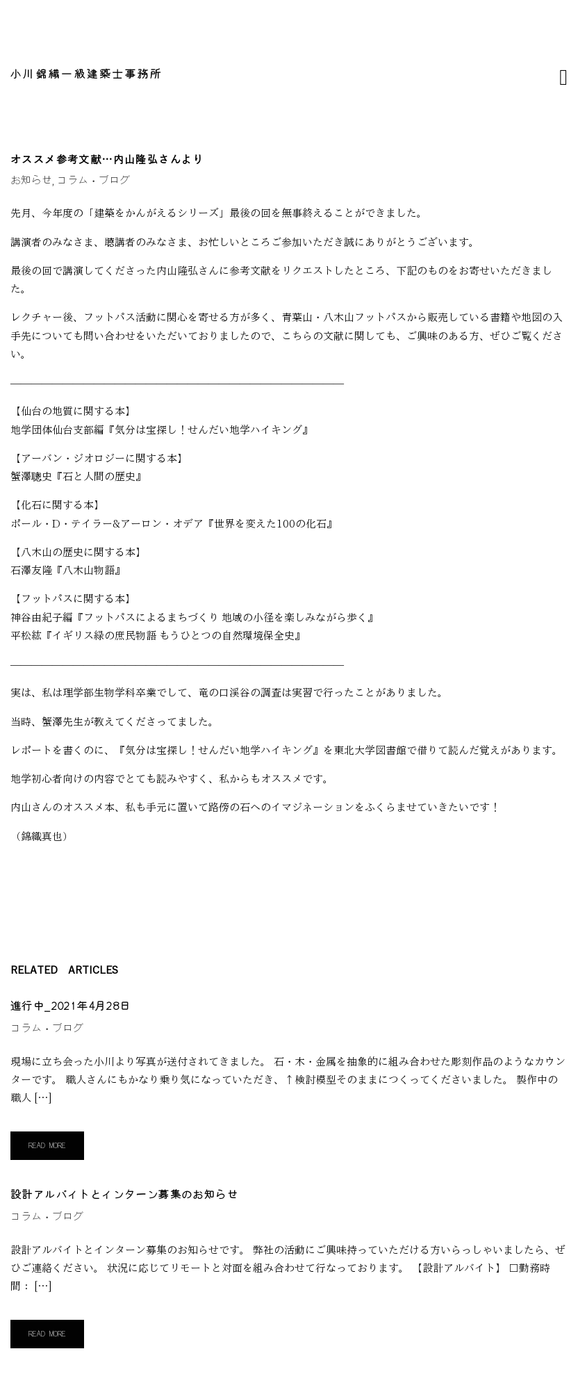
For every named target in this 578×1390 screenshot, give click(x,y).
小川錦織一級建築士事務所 (86, 75)
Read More (47, 1146)
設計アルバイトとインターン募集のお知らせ (124, 1195)
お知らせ (31, 180)
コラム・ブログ (93, 180)
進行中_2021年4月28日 (70, 1006)
